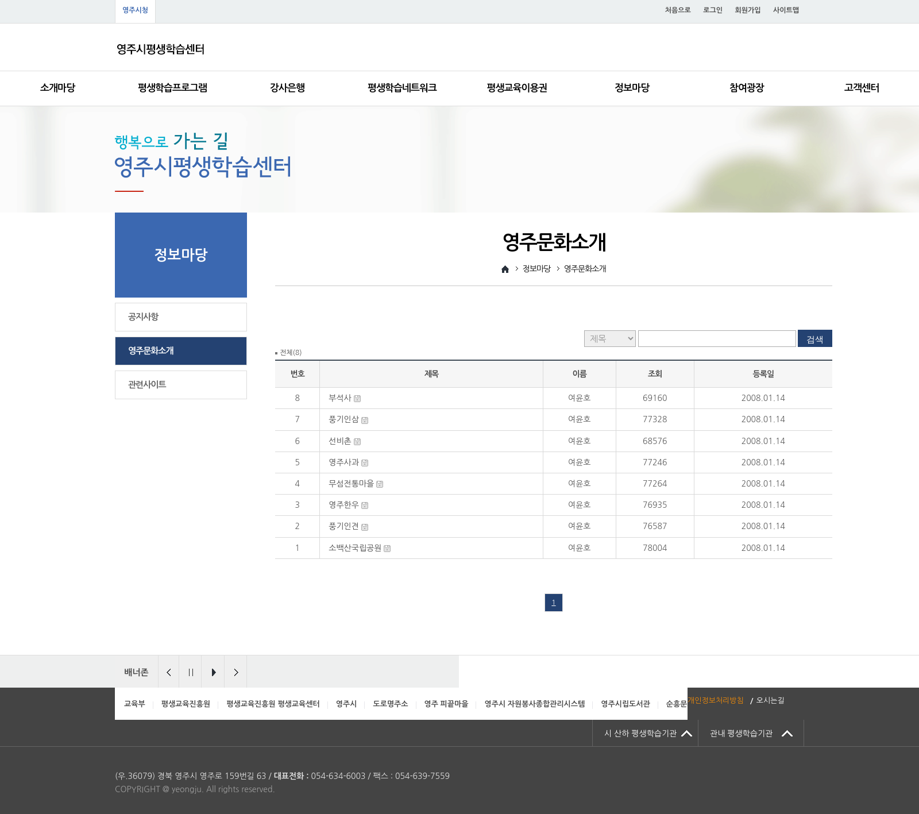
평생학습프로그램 (172, 88)
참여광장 (746, 88)
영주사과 (344, 462)
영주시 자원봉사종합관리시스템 (534, 704)
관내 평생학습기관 (741, 734)
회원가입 (747, 10)
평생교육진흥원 (186, 704)
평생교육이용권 (517, 88)
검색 (815, 339)
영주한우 (344, 505)
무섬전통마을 (351, 484)
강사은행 (287, 88)
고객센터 (861, 88)
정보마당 (632, 88)
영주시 (346, 704)
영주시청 (135, 10)
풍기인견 (344, 526)
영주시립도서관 (625, 704)
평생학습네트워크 (402, 88)
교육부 (134, 704)
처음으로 (678, 10)
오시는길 (770, 700)
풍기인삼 (344, 419)
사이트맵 (786, 10)
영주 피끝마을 (446, 704)
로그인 (713, 10)
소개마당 (57, 88)
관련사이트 (147, 384)
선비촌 (340, 441)
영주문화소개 (150, 350)
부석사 (340, 398)
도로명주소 (390, 704)
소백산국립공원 (355, 548)
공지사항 (143, 317)
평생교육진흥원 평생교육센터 (273, 704)
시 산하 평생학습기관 (640, 734)
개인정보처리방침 (716, 700)
